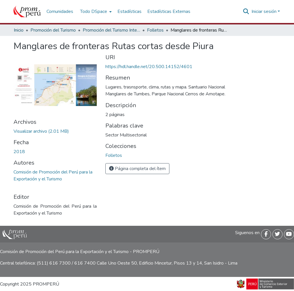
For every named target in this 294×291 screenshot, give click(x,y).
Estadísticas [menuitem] (129, 11)
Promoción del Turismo (53, 30)
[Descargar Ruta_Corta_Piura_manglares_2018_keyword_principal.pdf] (41, 131)
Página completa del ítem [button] (137, 168)
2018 (19, 152)
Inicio (19, 30)
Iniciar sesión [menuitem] (264, 11)
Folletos (155, 30)
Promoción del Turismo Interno (111, 30)
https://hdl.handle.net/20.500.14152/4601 (148, 66)
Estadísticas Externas (168, 11)
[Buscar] (246, 11)
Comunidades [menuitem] (60, 11)
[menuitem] (95, 11)
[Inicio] (27, 11)
